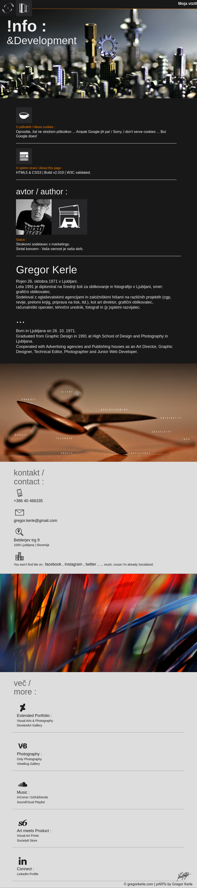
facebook (53, 564)
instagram (73, 564)
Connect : (27, 865)
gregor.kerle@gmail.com (35, 514)
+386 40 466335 (28, 494)
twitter (91, 564)
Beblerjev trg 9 (27, 533)
